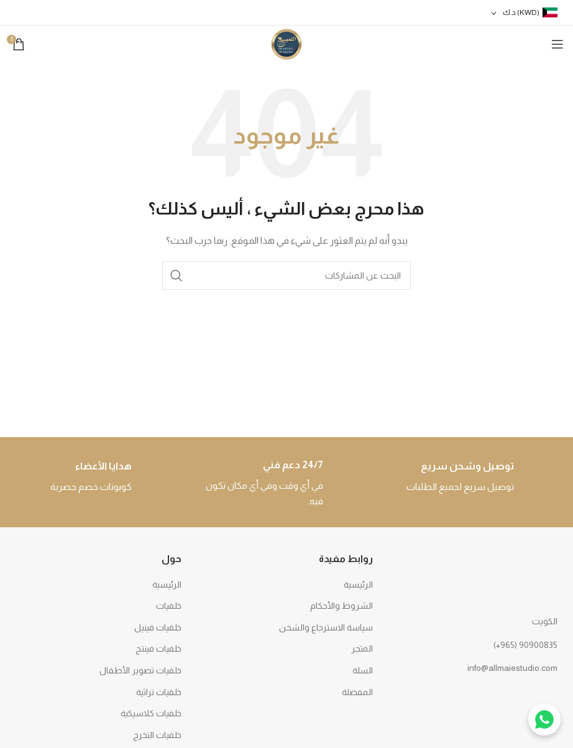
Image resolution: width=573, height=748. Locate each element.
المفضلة (357, 692)
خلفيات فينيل (157, 627)
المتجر (362, 648)
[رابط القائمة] (478, 645)
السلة (362, 670)
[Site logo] (286, 43)
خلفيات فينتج (158, 648)
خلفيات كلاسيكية (151, 713)
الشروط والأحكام (341, 606)
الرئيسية (358, 584)
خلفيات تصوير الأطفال (140, 670)
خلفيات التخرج (157, 735)
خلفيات (168, 606)
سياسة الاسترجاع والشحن (326, 627)
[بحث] (286, 275)
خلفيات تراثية (158, 692)
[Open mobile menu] (557, 44)
